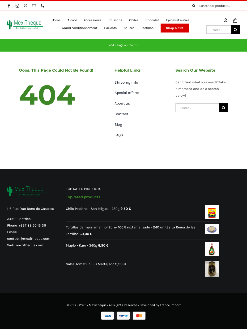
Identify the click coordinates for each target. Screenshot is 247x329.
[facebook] (9, 6)
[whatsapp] (25, 6)
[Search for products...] (214, 6)
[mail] (34, 6)
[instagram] (17, 6)
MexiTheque (97, 305)
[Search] (194, 6)
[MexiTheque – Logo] (25, 22)
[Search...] (218, 29)
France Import (170, 305)
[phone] (42, 6)
